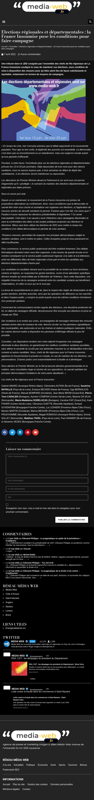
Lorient (9, 611)
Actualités (13, 47)
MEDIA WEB (18, 656)
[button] (3, 21)
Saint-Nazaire (12, 598)
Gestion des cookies (37, 784)
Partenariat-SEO (11, 769)
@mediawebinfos (36, 656)
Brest (8, 615)
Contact (26, 789)
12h (47, 656)
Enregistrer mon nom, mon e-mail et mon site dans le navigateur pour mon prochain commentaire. (43, 510)
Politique (30, 765)
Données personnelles (61, 784)
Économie (43, 765)
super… (10, 551)
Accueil (4, 47)
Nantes (9, 606)
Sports (62, 765)
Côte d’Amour (12, 594)
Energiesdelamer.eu (16, 628)
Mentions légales (11, 789)
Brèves (83, 765)
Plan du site (19, 784)
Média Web (11, 590)
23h (47, 689)
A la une (7, 765)
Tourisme (72, 765)
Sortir (53, 765)
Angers (9, 602)
